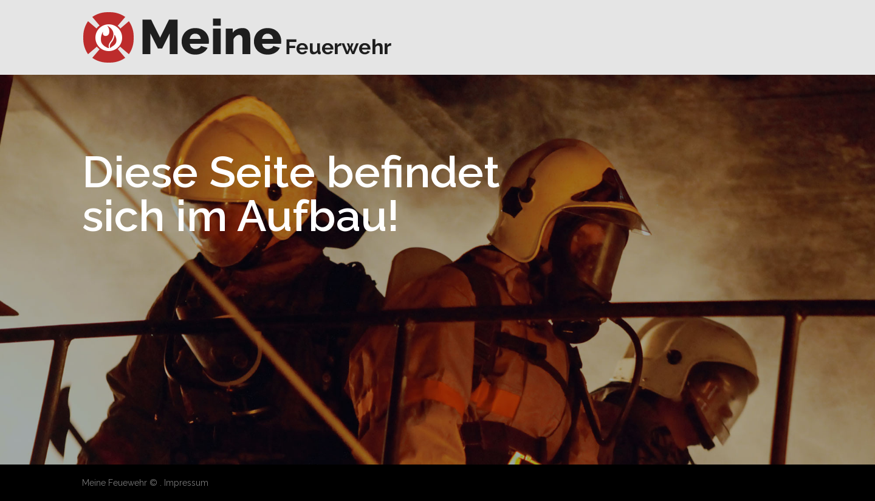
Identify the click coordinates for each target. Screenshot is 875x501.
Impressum (186, 483)
